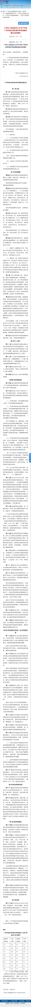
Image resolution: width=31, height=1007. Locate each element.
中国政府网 (4, 1001)
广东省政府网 (13, 1001)
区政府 (28, 1001)
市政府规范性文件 (10, 13)
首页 (4, 11)
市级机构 (21, 1001)
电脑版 (8, 1003)
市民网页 (22, 1003)
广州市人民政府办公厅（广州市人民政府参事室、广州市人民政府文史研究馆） (16, 15)
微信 (11, 1003)
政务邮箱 (16, 1003)
